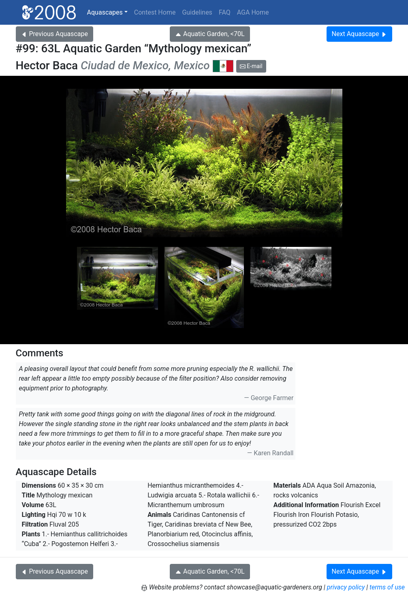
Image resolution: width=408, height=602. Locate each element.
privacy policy (346, 587)
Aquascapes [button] (105, 12)
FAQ (225, 12)
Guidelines (197, 12)
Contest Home (155, 12)
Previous (54, 34)
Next (359, 34)
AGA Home (253, 12)
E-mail (251, 66)
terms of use (387, 587)
